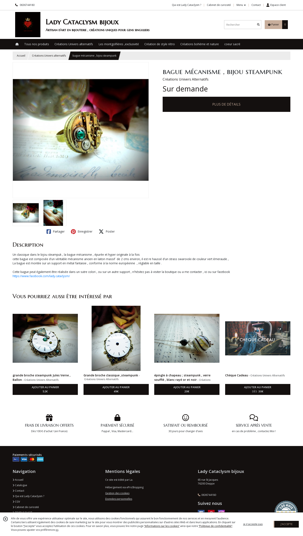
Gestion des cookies (117, 493)
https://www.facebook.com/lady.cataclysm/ (41, 276)
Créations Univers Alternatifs (186, 79)
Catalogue (20, 485)
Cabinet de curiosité (26, 507)
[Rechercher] (258, 25)
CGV (16, 501)
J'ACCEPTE (286, 524)
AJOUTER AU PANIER (45, 389)
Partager (56, 231)
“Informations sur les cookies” (161, 526)
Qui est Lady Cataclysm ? (28, 496)
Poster (107, 231)
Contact (256, 5)
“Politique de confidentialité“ (215, 526)
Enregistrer (81, 231)
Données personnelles (118, 499)
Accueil (21, 55)
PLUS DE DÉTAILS (226, 104)
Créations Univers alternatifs (49, 55)
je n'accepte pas (253, 524)
